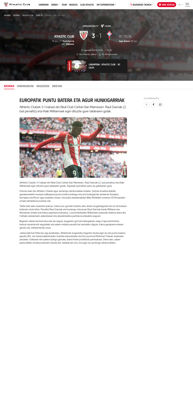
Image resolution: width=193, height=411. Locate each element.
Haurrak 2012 (41, 336)
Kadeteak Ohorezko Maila (46, 329)
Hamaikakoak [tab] (25, 86)
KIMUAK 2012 (40, 350)
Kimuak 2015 (40, 357)
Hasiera (7, 15)
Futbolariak (134, 339)
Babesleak (133, 305)
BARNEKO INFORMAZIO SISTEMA (141, 316)
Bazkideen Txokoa (141, 4)
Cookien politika (68, 398)
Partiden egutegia (43, 365)
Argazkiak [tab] (42, 86)
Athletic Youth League (44, 314)
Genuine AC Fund (42, 361)
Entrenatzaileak (135, 355)
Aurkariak (133, 343)
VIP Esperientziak (106, 4)
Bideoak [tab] (57, 86)
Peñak (100, 345)
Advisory (101, 304)
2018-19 (39, 15)
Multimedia (9, 293)
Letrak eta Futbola (168, 337)
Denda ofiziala (73, 308)
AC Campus (102, 314)
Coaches (100, 306)
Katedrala (71, 322)
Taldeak (16, 15)
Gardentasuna (135, 309)
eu (181, 4)
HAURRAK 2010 (41, 339)
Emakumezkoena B (42, 300)
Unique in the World (168, 309)
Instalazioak (134, 301)
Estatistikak (133, 347)
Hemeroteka (9, 297)
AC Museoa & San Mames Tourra (77, 327)
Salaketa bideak (142, 398)
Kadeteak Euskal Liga (43, 325)
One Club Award (135, 366)
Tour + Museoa (70, 4)
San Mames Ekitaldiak (76, 337)
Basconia (39, 307)
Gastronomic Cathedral (77, 341)
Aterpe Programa (136, 370)
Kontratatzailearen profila (141, 320)
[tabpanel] (96, 169)
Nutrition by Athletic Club (171, 361)
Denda (55, 4)
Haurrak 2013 (41, 343)
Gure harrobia (104, 289)
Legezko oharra (108, 398)
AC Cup (100, 310)
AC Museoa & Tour (167, 321)
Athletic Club (27, 15)
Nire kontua (167, 4)
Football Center (103, 301)
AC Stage (101, 318)
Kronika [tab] (9, 86)
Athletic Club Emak (44, 293)
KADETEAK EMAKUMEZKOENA (45, 332)
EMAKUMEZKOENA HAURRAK (45, 347)
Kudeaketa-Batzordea (138, 297)
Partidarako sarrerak (76, 289)
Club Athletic (87, 4)
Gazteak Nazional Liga (44, 322)
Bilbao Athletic (41, 297)
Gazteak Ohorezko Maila (45, 318)
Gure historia (134, 331)
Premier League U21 (43, 304)
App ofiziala (165, 298)
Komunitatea (103, 352)
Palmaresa (133, 335)
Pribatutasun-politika (88, 398)
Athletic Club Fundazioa (170, 329)
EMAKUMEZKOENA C (42, 311)
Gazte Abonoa (104, 337)
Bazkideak (101, 333)
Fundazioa (164, 285)
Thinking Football (167, 333)
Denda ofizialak (73, 311)
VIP (98, 349)
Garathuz (101, 293)
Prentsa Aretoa (135, 313)
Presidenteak (134, 351)
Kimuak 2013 (40, 354)
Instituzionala (135, 289)
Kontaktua (164, 291)
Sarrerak (44, 4)
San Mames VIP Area (75, 333)
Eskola (100, 322)
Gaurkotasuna (11, 289)
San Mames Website (168, 317)
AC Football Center (106, 297)
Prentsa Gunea (51, 398)
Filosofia (132, 293)
